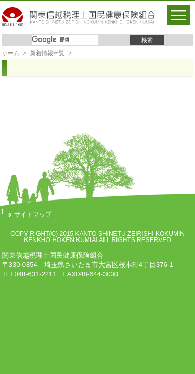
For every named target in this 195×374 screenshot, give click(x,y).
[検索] (65, 40)
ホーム (10, 53)
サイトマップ (29, 214)
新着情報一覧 (47, 53)
